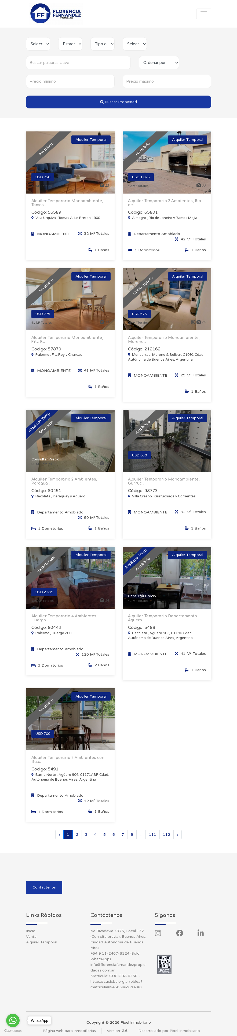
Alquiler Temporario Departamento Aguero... (162, 623)
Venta (31, 936)
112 (166, 834)
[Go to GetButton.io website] (12, 1030)
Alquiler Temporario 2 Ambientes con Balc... (67, 765)
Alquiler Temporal (41, 942)
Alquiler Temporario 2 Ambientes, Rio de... (164, 203)
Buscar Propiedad (118, 102)
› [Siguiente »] (177, 834)
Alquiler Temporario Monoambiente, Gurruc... (164, 487)
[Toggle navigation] (203, 14)
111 (152, 834)
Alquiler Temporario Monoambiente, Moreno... (164, 345)
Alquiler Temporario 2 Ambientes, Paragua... (64, 487)
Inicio (30, 931)
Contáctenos (44, 887)
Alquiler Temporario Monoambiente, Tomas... (67, 203)
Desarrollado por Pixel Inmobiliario (169, 1031)
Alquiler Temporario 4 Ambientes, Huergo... (64, 623)
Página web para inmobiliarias (69, 1031)
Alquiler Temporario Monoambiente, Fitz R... (67, 345)
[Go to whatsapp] (13, 1020)
